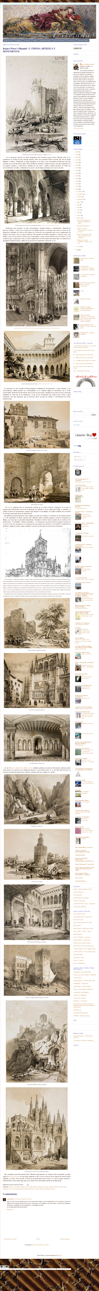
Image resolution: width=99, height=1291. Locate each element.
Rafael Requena (77, 934)
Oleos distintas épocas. (88, 536)
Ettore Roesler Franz (79, 914)
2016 (76, 178)
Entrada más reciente (10, 1239)
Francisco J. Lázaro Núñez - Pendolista (84, 975)
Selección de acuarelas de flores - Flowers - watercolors (87, 284)
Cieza (82, 291)
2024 (77, 157)
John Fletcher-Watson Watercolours (83, 946)
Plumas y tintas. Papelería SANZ (82, 889)
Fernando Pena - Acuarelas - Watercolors (83, 545)
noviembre (80, 194)
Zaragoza (52, 1189)
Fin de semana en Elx (87, 733)
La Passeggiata (86, 802)
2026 (77, 152)
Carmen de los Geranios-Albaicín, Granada (86, 516)
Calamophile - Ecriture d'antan (82, 986)
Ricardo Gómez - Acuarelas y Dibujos (84, 512)
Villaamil (46, 1189)
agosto (79, 202)
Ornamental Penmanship (80, 1013)
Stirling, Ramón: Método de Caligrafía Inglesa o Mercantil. (87, 830)
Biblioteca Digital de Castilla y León (20, 768)
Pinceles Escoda (78, 919)
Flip (82, 497)
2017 (76, 176)
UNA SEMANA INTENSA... (82, 624)
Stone (77, 469)
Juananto (77, 732)
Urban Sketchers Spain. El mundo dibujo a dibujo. (83, 612)
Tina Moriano (79, 722)
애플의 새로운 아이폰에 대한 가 (84, 708)
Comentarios (78, 460)
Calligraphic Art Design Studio (82, 972)
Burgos (35, 1187)
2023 (77, 160)
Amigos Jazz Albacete (79, 906)
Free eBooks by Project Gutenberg (83, 1040)
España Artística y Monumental (58, 1187)
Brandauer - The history (80, 1001)
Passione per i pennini (79, 998)
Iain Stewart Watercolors (82, 712)
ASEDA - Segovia (78, 960)
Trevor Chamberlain (79, 963)
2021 (76, 165)
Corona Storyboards (80, 508)
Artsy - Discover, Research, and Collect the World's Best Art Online (84, 869)
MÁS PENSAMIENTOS (83, 226)
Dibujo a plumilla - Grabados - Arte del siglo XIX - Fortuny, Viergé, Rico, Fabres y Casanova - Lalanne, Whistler (88, 318)
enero (79, 246)
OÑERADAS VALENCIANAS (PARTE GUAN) (86, 631)
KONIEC (84, 838)
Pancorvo (32, 1189)
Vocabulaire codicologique (81, 992)
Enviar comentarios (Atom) (41, 1245)
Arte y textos (79, 878)
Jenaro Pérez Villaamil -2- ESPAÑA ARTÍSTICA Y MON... (84, 222)
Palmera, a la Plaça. (87, 654)
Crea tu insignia (76, 424)
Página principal (8, 41)
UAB (50, 154)
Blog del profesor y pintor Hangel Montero (83, 606)
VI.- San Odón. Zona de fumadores (83, 363)
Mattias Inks (78, 495)
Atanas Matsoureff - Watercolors (82, 917)
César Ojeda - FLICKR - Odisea (82, 931)
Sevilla (37, 1189)
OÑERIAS (78, 628)
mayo (79, 210)
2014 (76, 184)
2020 (77, 168)
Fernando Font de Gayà (82, 652)
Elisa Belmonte (77, 895)
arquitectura (24, 1187)
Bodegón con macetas (88, 723)
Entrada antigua (64, 1239)
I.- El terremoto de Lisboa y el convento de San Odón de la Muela (84, 346)
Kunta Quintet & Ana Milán (81, 898)
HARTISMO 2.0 (79, 745)
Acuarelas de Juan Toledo (82, 582)
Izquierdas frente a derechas (83, 482)
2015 (76, 181)
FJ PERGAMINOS (80, 855)
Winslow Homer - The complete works (84, 951)
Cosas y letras (77, 978)
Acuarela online (77, 954)
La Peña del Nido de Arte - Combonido (84, 903)
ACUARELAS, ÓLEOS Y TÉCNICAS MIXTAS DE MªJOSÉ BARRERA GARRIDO (84, 594)
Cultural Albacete (78, 892)
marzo (79, 215)
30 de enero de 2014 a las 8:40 (22, 1199)
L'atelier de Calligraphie (80, 995)
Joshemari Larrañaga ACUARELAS (81, 696)
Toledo (42, 1189)
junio (78, 207)
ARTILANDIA (77, 925)
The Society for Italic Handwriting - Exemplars (82, 874)
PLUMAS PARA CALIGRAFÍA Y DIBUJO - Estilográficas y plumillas (87, 268)
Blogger (59, 1255)
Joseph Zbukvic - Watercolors (81, 940)
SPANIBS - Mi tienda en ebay (81, 1016)
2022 (77, 162)
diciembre (80, 191)
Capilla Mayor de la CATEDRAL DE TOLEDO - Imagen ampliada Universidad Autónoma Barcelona (37, 328)
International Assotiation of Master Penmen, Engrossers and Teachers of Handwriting (84, 1005)
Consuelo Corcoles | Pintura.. (84, 707)
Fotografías (27, 41)
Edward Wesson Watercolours (82, 943)
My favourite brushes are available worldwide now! (88, 488)
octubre (79, 197)
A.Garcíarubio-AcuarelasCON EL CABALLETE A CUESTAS (84, 769)
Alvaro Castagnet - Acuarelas (81, 937)
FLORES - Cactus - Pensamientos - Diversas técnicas (84, 230)
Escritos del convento (59, 41)
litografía (19, 1189)
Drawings (45, 1187)
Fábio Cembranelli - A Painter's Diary (84, 663)
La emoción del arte (81, 578)
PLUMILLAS (18, 41)
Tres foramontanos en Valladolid (81, 479)
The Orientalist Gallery (82, 800)
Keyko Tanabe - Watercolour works (83, 928)
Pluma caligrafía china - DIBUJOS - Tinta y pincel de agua (88, 326)
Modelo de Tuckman (80, 649)
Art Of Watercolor (80, 485)
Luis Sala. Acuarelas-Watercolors (81, 674)
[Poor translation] (6, 1266)
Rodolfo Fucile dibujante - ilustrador (83, 506)
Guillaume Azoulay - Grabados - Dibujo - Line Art (84, 241)
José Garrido (12, 1189)
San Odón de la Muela (45, 41)
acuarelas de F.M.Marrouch (83, 685)
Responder (10, 1209)
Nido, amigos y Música (83, 41)
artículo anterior (14, 1176)
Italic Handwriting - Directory (84, 847)
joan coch (78, 556)
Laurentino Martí (80, 780)
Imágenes (35, 41)
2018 (76, 173)
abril (78, 212)
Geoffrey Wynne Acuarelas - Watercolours (83, 567)
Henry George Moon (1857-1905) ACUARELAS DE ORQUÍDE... (84, 236)
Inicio (38, 1239)
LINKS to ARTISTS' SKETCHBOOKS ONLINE (82, 851)
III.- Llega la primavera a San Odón (83, 355)
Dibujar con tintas (85, 299)
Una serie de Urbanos (87, 547)
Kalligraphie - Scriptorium (80, 983)
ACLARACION (85, 698)
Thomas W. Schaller (81, 758)
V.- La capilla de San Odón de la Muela (84, 360)
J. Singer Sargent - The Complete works (84, 949)
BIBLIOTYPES (79, 827)
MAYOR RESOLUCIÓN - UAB (45, 383)
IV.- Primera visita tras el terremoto (83, 357)
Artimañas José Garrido (78, 421)
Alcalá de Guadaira (14, 1187)
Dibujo (40, 1187)
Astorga (30, 1187)
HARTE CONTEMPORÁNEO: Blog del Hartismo (83, 743)
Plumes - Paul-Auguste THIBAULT (83, 989)
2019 (76, 170)
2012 (76, 189)
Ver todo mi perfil (78, 128)
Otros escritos (71, 41)
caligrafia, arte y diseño (82, 748)
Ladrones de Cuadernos (82, 623)
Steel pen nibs (77, 1010)
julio (78, 205)
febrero (79, 218)
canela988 (10, 1199)
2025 (77, 154)
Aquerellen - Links (78, 957)
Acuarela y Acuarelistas (82, 817)
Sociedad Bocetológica (82, 837)
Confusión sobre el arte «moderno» (84, 579)
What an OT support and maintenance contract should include (83, 641)
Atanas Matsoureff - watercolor (84, 864)
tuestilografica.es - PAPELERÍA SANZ (84, 980)
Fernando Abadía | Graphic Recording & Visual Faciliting (83, 646)
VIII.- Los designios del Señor (81, 371)
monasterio (25, 1189)
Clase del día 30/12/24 (81, 608)
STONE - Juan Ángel (79, 901)
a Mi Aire (77, 790)
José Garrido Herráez (88, 64)
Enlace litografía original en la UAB (50, 225)
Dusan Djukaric (79, 638)
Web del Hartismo (80, 881)
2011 (76, 250)
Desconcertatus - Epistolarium (84, 523)
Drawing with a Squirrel (82, 810)
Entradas (77, 456)
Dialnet (10, 507)
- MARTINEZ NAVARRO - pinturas (82, 534)
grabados (5, 1189)
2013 (76, 186)
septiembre (80, 199)
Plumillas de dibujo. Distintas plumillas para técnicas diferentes (87, 308)
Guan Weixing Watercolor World (82, 922)
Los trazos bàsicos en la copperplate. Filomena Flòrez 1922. (87, 751)
